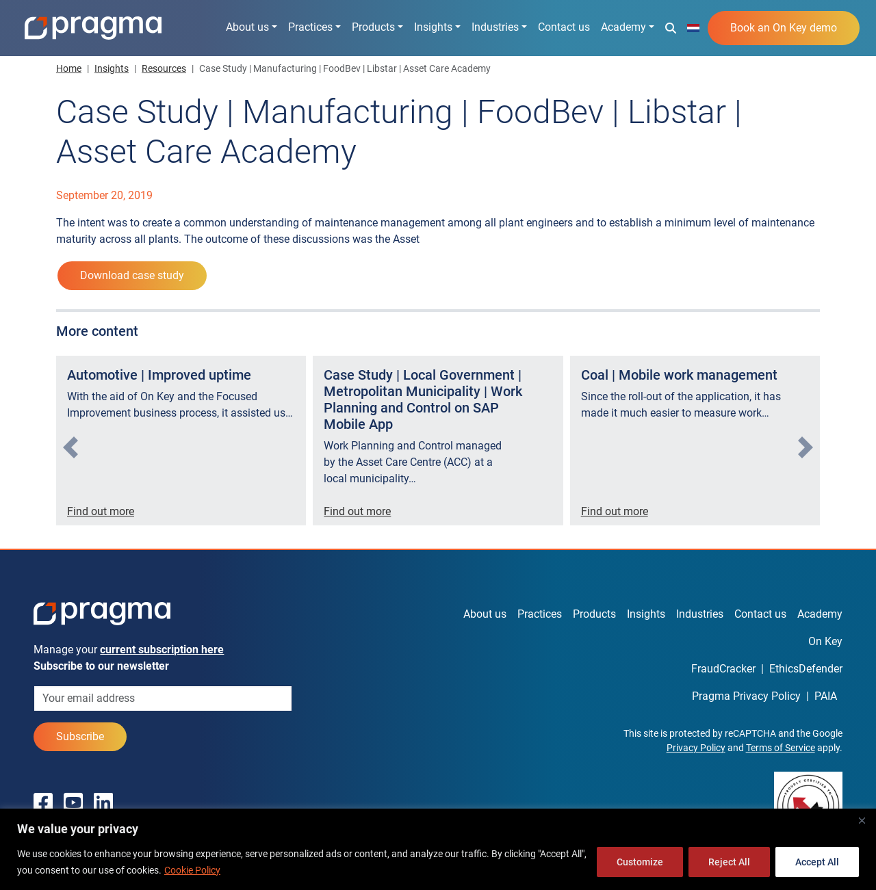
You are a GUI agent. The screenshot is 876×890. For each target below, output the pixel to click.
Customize (640, 861)
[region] (438, 849)
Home (68, 68)
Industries (495, 27)
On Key (825, 641)
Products (373, 27)
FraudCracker (723, 668)
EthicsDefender (805, 668)
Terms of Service (780, 747)
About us (247, 27)
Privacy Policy (696, 747)
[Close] (861, 820)
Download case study (132, 275)
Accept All (817, 861)
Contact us (564, 27)
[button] (671, 27)
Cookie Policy (192, 870)
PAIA (825, 696)
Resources (164, 68)
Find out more (100, 511)
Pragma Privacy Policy (746, 696)
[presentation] (70, 447)
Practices (310, 27)
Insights (433, 27)
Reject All (729, 861)
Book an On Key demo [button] (783, 27)
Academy (623, 27)
